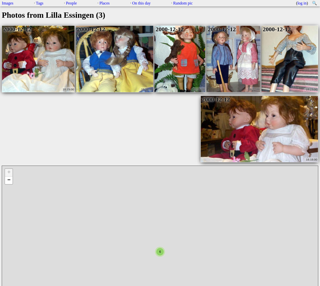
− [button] (8, 180)
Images (7, 3)
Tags (40, 3)
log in (302, 3)
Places (105, 3)
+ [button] (8, 172)
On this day (141, 3)
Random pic (183, 3)
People (71, 3)
